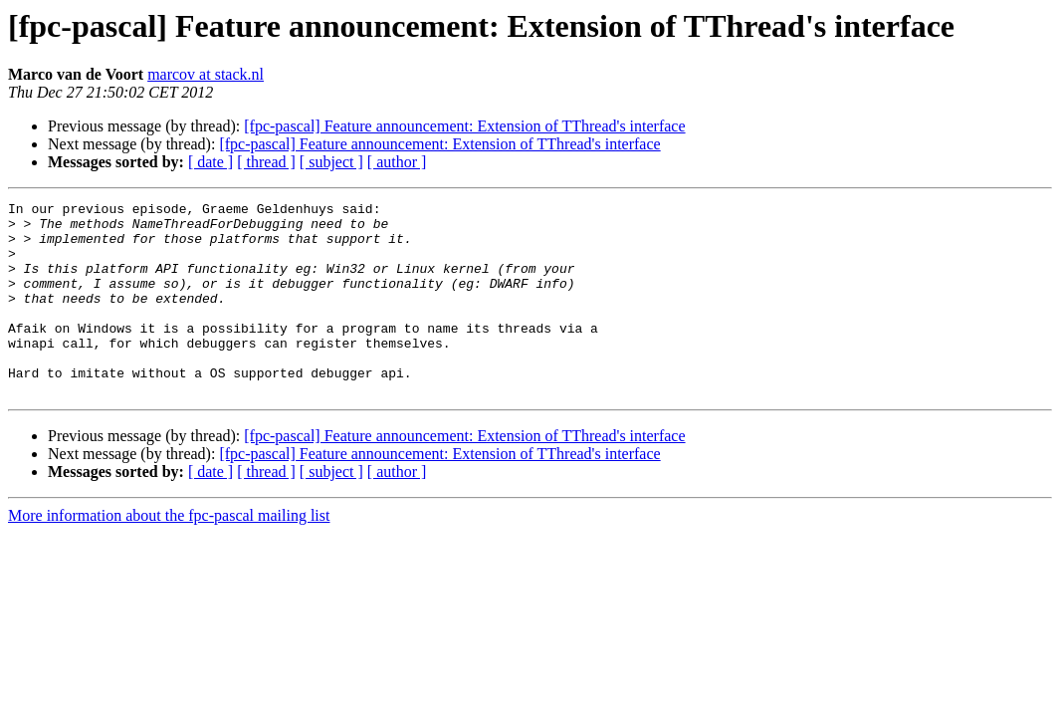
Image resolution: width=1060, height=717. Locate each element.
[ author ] (397, 161)
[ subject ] (331, 161)
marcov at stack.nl (205, 74)
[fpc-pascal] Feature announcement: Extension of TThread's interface (464, 126)
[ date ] (210, 161)
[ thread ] (266, 161)
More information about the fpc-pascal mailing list (168, 554)
